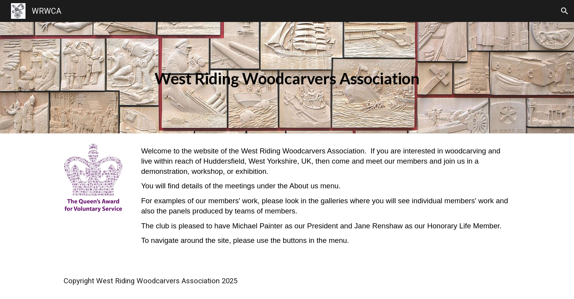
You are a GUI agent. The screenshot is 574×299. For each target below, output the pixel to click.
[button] (564, 11)
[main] (286, 77)
